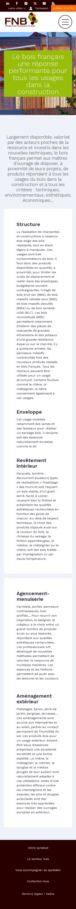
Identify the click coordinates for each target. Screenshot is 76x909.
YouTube (44, 3)
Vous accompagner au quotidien (38, 870)
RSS (53, 3)
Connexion (41, 8)
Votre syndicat (38, 848)
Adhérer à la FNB (63, 8)
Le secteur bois (38, 859)
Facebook (17, 3)
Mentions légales (32, 893)
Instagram (26, 3)
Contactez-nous (38, 881)
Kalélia (50, 893)
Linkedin (7, 3)
